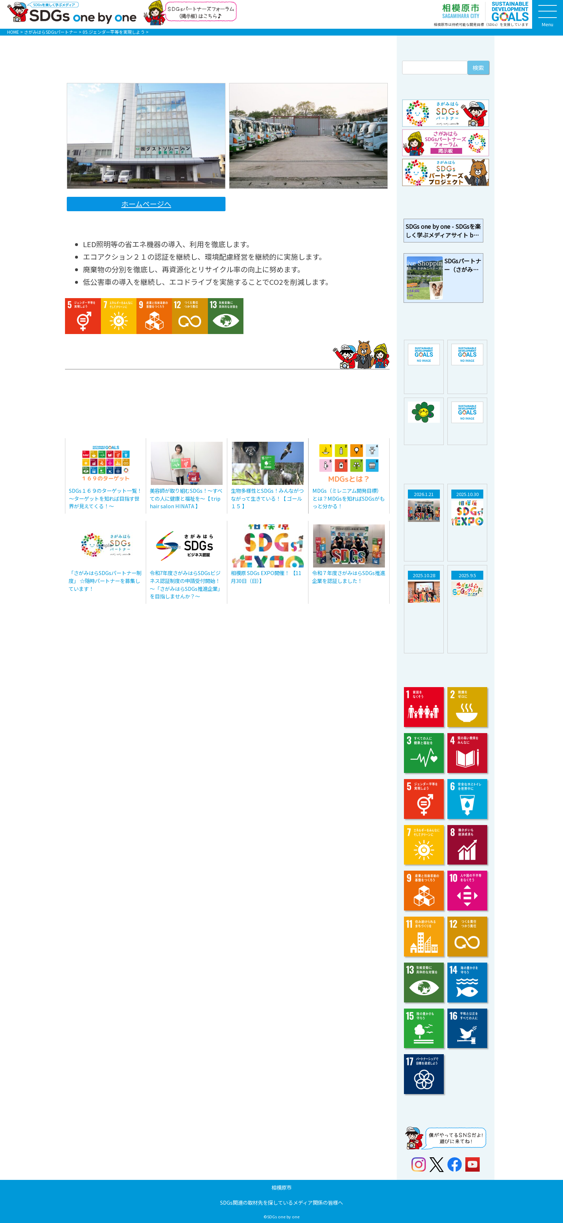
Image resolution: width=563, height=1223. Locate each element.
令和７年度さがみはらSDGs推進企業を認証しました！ (348, 576)
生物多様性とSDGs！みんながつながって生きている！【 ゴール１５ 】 (267, 498)
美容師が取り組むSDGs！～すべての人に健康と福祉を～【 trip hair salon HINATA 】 (186, 498)
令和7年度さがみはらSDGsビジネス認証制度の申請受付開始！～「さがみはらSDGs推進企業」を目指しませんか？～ (186, 584)
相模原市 (281, 1187)
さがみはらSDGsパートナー (51, 32)
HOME (13, 32)
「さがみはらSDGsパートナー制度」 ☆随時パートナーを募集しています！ (105, 580)
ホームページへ (146, 204)
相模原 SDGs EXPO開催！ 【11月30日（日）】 (266, 576)
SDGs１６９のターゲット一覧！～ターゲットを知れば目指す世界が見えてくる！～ (105, 498)
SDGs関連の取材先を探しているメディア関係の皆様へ (281, 1202)
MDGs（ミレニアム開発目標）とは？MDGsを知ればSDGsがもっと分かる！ (348, 498)
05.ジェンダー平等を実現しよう (114, 32)
